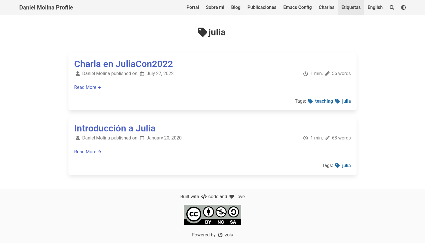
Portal (192, 7)
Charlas (326, 7)
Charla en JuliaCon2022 (123, 63)
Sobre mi (215, 7)
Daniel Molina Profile (46, 7)
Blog (235, 7)
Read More (88, 87)
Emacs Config (297, 7)
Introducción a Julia (115, 128)
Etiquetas (351, 7)
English (375, 7)
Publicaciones (261, 7)
